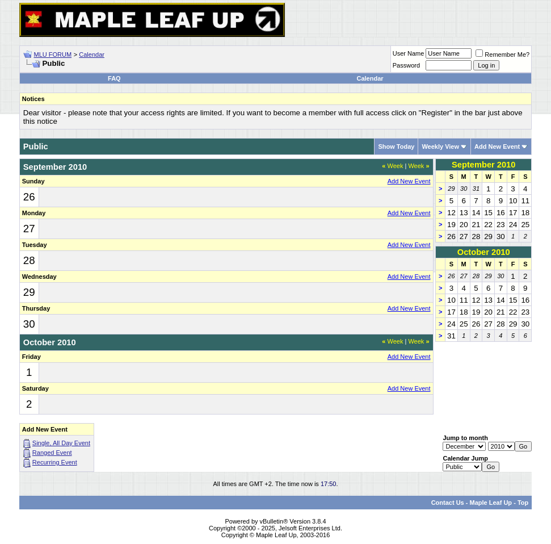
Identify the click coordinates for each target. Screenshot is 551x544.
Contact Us (447, 502)
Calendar (91, 54)
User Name (408, 53)
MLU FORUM (52, 54)
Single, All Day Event (61, 443)
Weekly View (440, 146)
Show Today (396, 146)
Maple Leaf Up (491, 502)
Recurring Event (54, 462)
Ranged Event (52, 452)
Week (392, 165)
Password (406, 65)
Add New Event (497, 146)
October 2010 (483, 252)
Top (523, 502)
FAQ (114, 78)
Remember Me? (502, 54)
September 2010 (483, 164)
